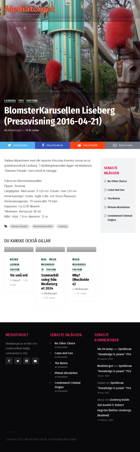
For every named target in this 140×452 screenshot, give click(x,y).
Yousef (16, 280)
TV (42, 269)
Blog (44, 259)
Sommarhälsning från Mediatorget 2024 (50, 281)
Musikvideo (48, 264)
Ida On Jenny (105, 349)
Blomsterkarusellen (43, 226)
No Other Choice (117, 181)
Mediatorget (15, 130)
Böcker (14, 259)
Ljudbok (14, 264)
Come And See (116, 190)
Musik (52, 259)
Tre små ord (19, 275)
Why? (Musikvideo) (80, 279)
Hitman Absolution (119, 207)
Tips (21, 100)
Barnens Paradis (19, 226)
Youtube (32, 100)
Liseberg (10, 100)
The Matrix (114, 198)
